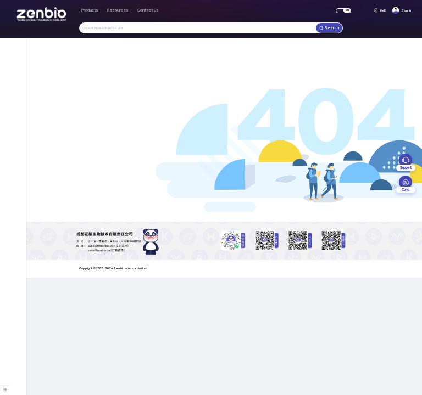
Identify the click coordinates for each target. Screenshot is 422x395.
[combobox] (197, 27)
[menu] (5, 390)
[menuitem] (5, 389)
